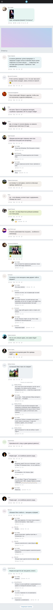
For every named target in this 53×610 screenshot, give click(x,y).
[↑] (22, 23)
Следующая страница (26, 606)
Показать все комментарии (26, 382)
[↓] (25, 23)
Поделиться (27, 23)
